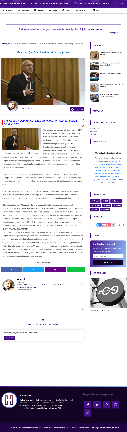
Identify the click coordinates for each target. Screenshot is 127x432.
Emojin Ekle (9, 338)
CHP (106, 201)
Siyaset (118, 205)
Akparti (96, 201)
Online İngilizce (48, 408)
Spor (95, 210)
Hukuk (50, 285)
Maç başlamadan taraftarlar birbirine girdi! (110, 64)
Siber (22, 285)
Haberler (97, 205)
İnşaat (29, 287)
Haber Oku (25, 408)
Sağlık (108, 205)
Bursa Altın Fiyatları (113, 167)
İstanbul (106, 210)
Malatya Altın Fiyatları (103, 176)
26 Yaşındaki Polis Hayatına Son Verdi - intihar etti (111, 96)
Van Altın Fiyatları (108, 180)
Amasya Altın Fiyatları (108, 164)
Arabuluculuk (21, 287)
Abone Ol (108, 262)
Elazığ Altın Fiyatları (102, 170)
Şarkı (34, 287)
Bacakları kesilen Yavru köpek (110, 73)
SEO (18, 285)
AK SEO (20, 279)
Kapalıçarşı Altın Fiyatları (111, 173)
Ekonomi (117, 201)
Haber (30, 285)
